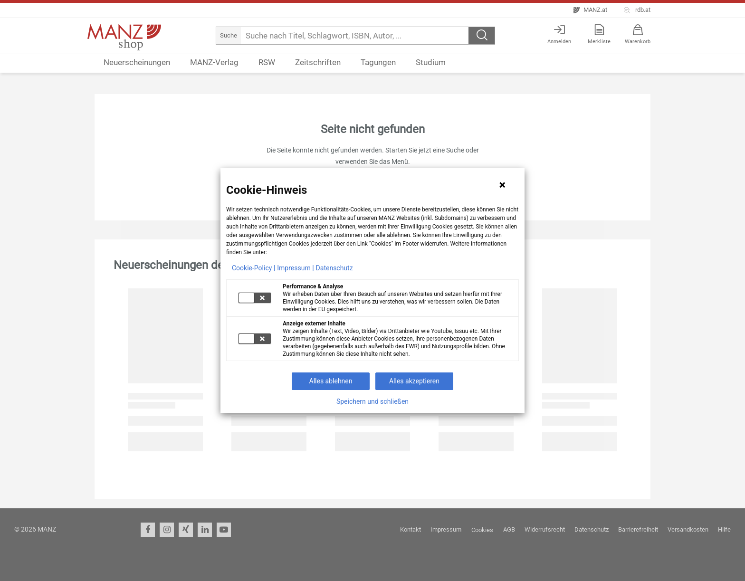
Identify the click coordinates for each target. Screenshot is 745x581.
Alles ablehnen (331, 381)
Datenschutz (334, 268)
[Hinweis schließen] (502, 185)
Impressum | (295, 268)
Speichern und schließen (372, 401)
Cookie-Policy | (253, 268)
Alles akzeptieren (414, 381)
